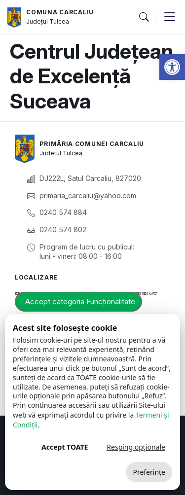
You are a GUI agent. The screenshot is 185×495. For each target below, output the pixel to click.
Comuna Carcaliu (60, 12)
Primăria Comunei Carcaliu (91, 143)
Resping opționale (136, 447)
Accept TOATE (64, 447)
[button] (172, 67)
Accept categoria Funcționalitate (80, 301)
